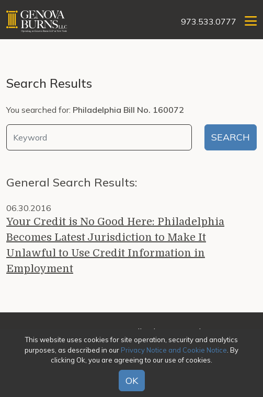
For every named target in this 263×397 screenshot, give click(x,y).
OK (131, 381)
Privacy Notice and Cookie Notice (174, 350)
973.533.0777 (208, 21)
